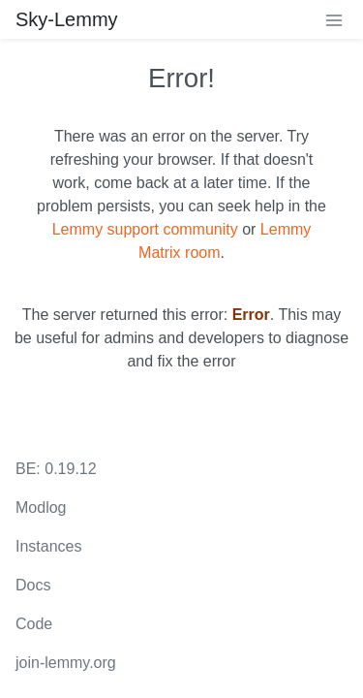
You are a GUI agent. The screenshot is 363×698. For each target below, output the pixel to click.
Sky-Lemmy (66, 19)
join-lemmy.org (65, 662)
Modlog (40, 507)
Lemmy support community (145, 229)
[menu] (334, 19)
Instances (48, 546)
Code (33, 624)
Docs (32, 585)
